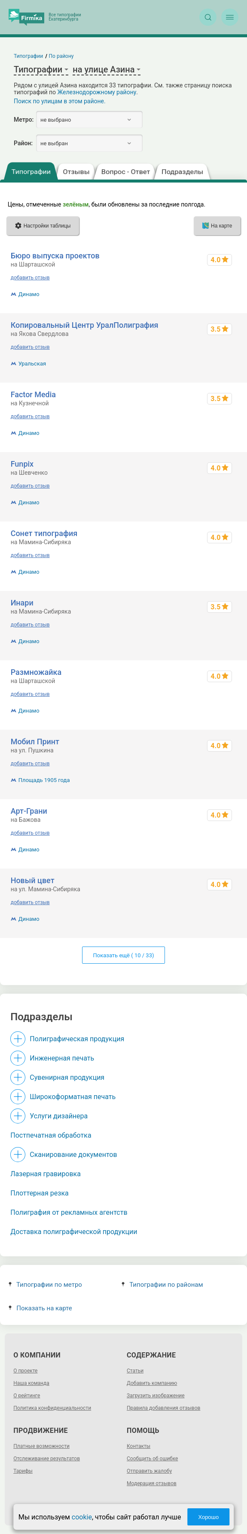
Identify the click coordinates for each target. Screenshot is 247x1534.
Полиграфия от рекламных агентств (68, 1212)
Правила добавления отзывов (163, 1408)
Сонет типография (44, 533)
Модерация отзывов (152, 1483)
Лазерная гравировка (45, 1174)
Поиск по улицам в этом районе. (60, 101)
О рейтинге (26, 1396)
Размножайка (36, 672)
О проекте (25, 1371)
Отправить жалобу (149, 1471)
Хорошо (208, 1517)
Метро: (24, 119)
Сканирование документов (73, 1154)
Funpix (22, 463)
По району (61, 56)
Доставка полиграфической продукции (73, 1232)
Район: (23, 143)
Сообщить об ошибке (152, 1459)
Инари (22, 602)
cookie (82, 1517)
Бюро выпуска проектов (55, 255)
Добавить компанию (152, 1383)
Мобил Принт (35, 741)
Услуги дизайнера (59, 1116)
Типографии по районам (162, 1284)
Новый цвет (33, 880)
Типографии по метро (45, 1284)
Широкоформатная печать (73, 1097)
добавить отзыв (30, 278)
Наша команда (31, 1383)
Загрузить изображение (156, 1396)
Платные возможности (41, 1446)
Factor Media (33, 394)
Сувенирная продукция (67, 1077)
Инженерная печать (62, 1058)
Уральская (32, 363)
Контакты (138, 1446)
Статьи (135, 1371)
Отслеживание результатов (46, 1459)
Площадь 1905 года (44, 780)
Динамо (29, 294)
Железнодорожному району (97, 92)
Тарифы (23, 1471)
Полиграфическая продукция (77, 1039)
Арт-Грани (29, 810)
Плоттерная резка (39, 1193)
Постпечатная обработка (50, 1135)
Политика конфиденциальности (52, 1408)
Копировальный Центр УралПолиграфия (85, 325)
